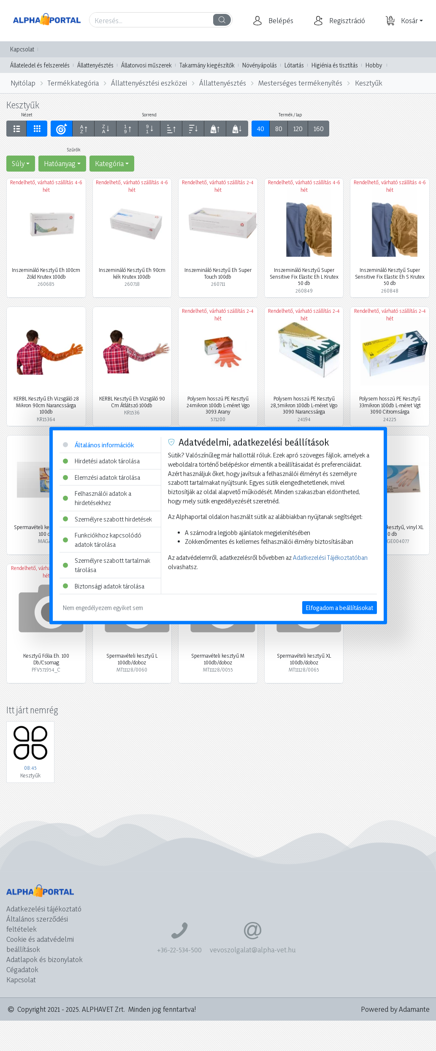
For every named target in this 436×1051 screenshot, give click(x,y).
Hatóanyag (60, 163)
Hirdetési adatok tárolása (101, 461)
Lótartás (294, 65)
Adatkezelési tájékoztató (43, 908)
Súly (18, 163)
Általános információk (98, 445)
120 (298, 128)
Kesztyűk (368, 82)
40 (260, 128)
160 (319, 128)
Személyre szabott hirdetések (107, 519)
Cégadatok (22, 969)
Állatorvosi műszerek (146, 65)
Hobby (374, 65)
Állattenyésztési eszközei (149, 82)
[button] (279, 20)
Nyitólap (23, 82)
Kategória (109, 163)
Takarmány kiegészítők (207, 65)
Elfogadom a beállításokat (339, 608)
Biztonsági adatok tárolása (103, 586)
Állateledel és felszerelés (40, 65)
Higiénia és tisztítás (334, 65)
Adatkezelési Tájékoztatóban (330, 558)
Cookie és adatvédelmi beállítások (40, 944)
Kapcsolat (22, 49)
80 (278, 128)
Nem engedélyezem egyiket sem (103, 608)
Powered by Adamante (395, 1009)
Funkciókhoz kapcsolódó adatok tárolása (102, 539)
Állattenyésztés (95, 65)
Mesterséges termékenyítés (300, 82)
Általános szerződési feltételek (37, 923)
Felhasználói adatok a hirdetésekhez (97, 498)
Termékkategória (73, 82)
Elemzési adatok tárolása (101, 477)
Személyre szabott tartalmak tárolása (106, 565)
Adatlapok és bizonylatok (44, 959)
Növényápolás (259, 65)
